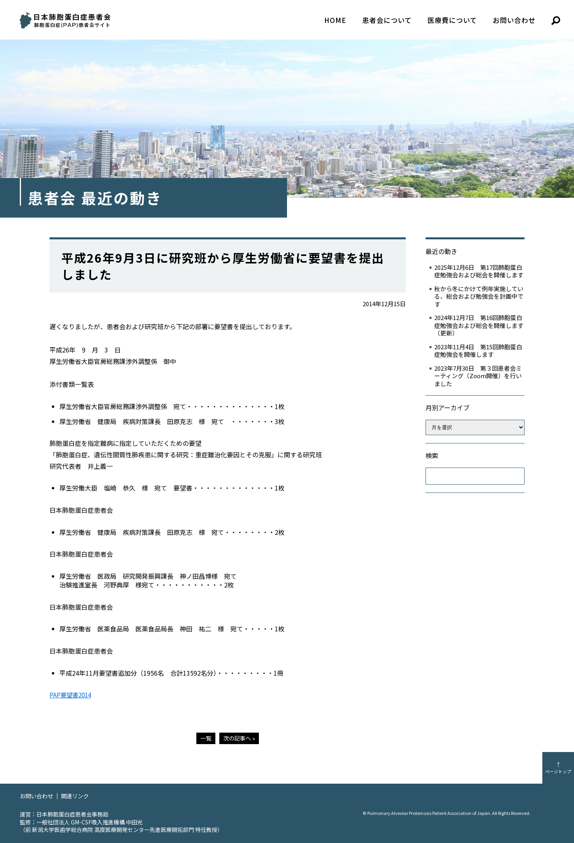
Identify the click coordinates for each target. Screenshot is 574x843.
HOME (335, 20)
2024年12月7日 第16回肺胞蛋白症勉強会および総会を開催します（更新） (478, 325)
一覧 (205, 738)
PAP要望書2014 (71, 694)
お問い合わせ (514, 20)
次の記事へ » (240, 738)
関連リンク (78, 796)
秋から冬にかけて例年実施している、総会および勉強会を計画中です (478, 296)
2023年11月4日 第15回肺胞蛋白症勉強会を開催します (478, 350)
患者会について (387, 20)
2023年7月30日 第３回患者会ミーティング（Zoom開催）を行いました (478, 376)
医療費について (452, 20)
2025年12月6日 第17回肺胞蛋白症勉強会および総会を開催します (478, 271)
